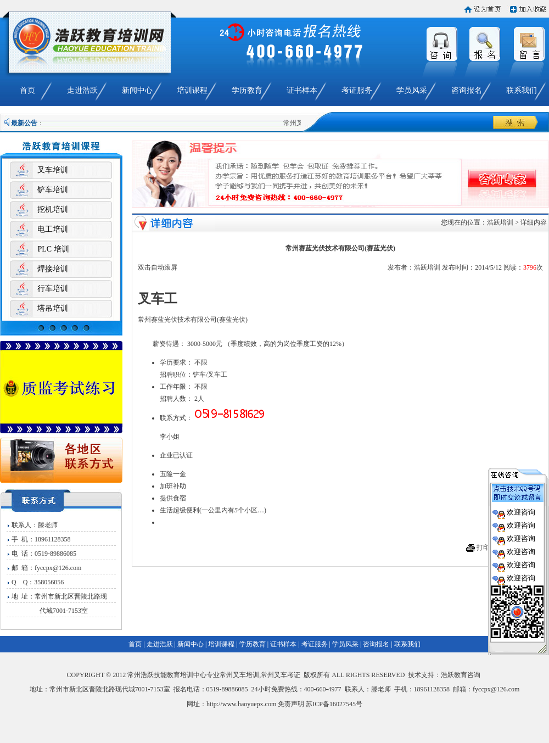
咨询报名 (466, 90)
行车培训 (52, 288)
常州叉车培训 (239, 675)
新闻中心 (137, 90)
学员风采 (411, 90)
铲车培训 (52, 190)
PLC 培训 (53, 249)
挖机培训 (52, 209)
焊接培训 (52, 269)
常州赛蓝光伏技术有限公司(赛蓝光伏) (193, 319)
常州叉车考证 (280, 675)
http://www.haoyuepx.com (241, 704)
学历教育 (247, 90)
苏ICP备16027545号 (334, 704)
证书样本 (302, 90)
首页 (27, 90)
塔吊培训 (52, 308)
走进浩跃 (82, 90)
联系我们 (521, 90)
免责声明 (291, 704)
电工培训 (52, 229)
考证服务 (356, 90)
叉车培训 (52, 170)
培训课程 (192, 90)
